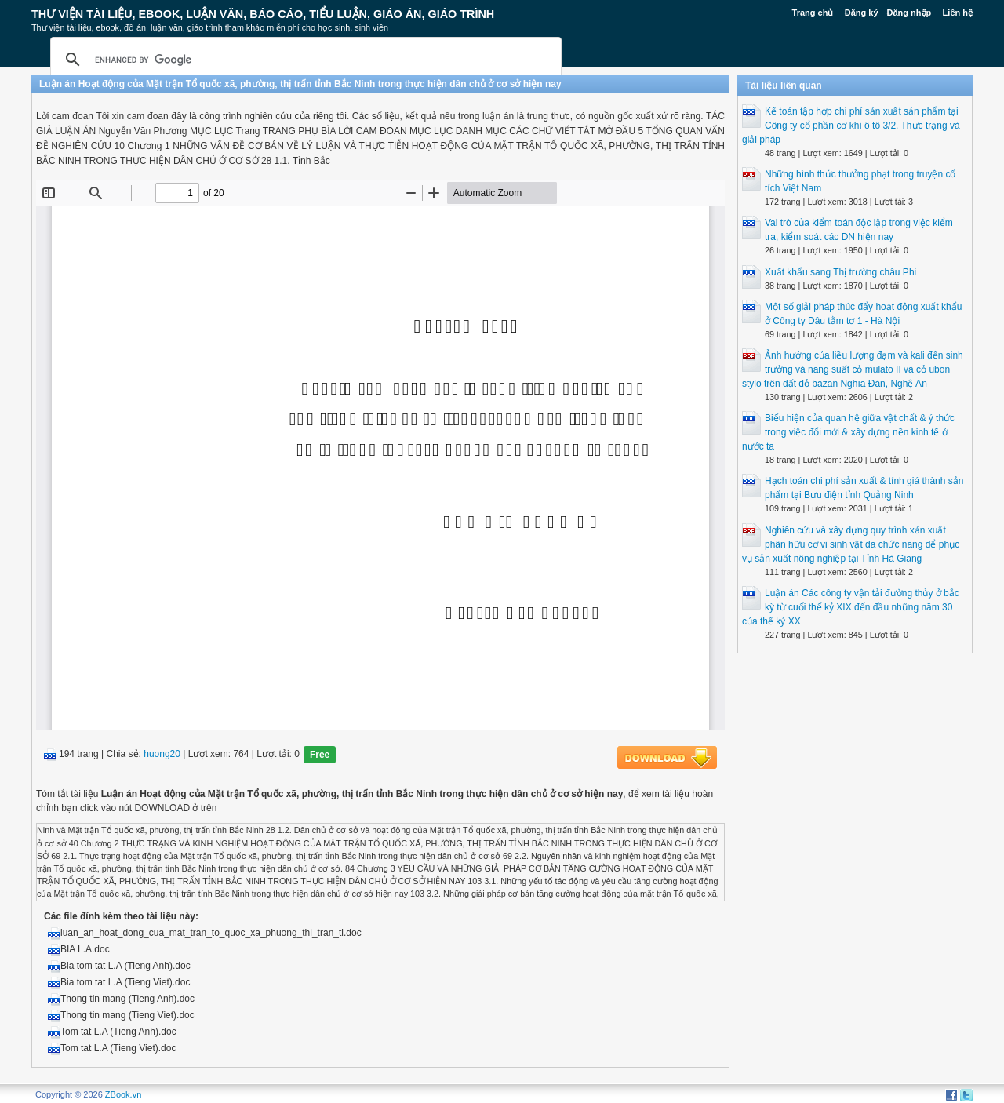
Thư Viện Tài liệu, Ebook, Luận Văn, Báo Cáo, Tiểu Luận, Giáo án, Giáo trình (262, 14)
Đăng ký (861, 12)
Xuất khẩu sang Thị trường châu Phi (840, 272)
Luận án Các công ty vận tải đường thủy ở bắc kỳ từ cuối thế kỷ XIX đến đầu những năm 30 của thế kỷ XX (850, 607)
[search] (303, 59)
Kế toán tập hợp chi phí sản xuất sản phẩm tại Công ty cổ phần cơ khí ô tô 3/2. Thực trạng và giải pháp (851, 125)
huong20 (162, 754)
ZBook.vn (123, 1094)
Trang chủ (813, 12)
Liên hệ (958, 12)
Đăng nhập (909, 12)
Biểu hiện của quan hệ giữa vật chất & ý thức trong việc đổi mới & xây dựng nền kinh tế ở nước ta (848, 432)
